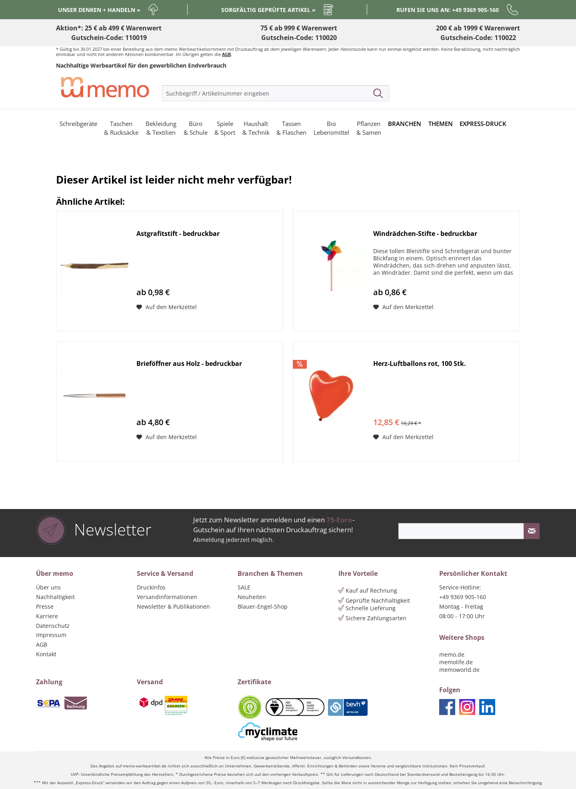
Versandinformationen (167, 597)
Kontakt (46, 654)
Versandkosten (356, 757)
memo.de (451, 654)
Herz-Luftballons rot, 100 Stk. (419, 364)
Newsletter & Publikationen (173, 606)
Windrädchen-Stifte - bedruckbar (425, 234)
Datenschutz (53, 625)
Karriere (47, 616)
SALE (244, 587)
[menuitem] (275, 93)
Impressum (51, 635)
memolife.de (456, 662)
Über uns (48, 587)
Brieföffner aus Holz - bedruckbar (189, 364)
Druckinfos (151, 587)
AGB (226, 54)
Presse (45, 606)
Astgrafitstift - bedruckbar (178, 234)
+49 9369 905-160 (462, 597)
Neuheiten (252, 597)
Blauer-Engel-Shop (263, 606)
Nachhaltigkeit (55, 597)
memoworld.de (459, 669)
